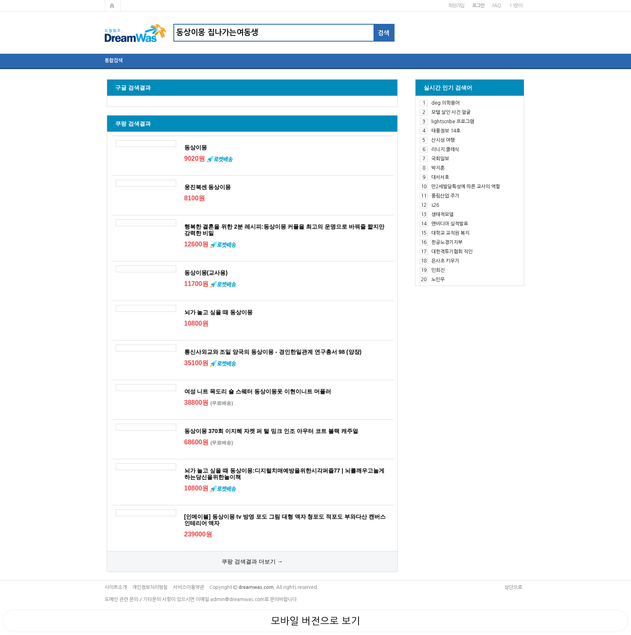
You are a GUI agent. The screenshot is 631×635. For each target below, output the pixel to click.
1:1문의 (515, 5)
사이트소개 (116, 587)
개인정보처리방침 (150, 587)
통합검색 (113, 60)
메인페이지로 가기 (112, 5)
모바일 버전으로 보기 (315, 621)
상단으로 (513, 587)
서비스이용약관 (188, 587)
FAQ (496, 5)
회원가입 (456, 5)
